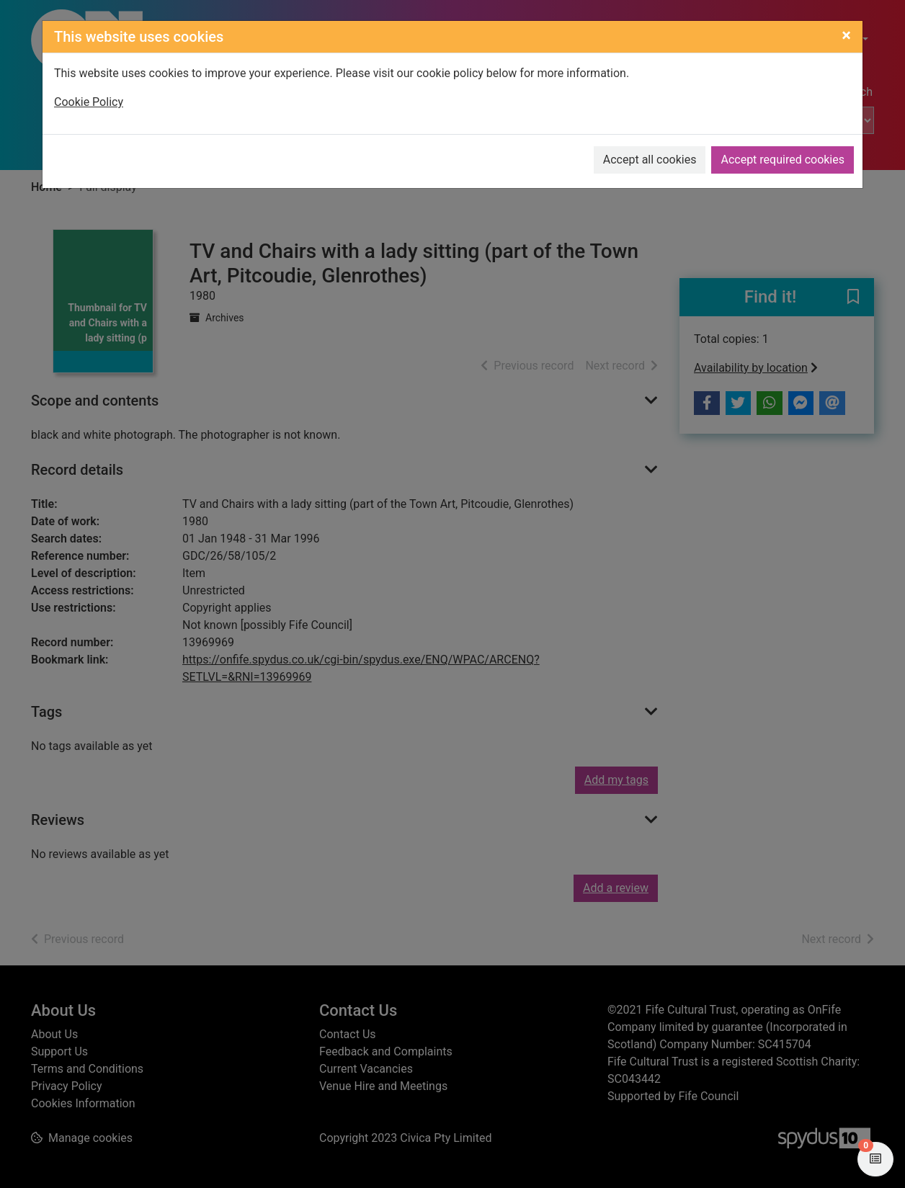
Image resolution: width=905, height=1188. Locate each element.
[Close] (846, 35)
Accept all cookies (650, 159)
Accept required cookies (782, 159)
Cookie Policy (88, 102)
